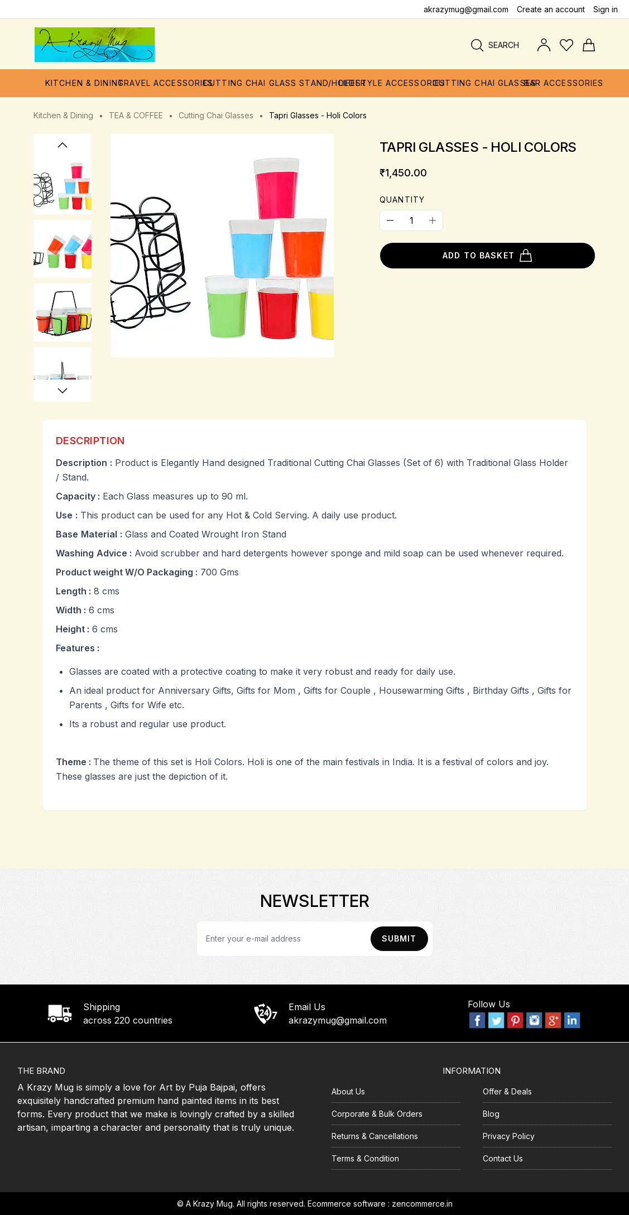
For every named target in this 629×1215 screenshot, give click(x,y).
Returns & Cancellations (375, 1136)
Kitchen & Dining (63, 115)
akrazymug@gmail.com (466, 9)
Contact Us (503, 1158)
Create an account (551, 9)
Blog (491, 1113)
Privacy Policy (509, 1136)
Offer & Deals (507, 1091)
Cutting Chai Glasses (216, 115)
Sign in (605, 9)
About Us (348, 1091)
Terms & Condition (365, 1158)
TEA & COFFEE (136, 115)
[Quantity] (411, 220)
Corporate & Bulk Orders (377, 1113)
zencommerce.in (422, 1203)
